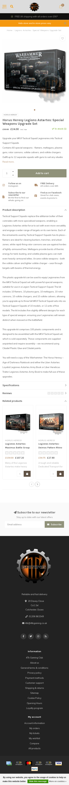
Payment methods (34, 678)
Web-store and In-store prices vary (34, 23)
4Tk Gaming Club (34, 657)
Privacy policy (34, 672)
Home (9, 30)
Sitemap (34, 693)
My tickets (34, 733)
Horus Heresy (10, 115)
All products (34, 748)
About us (34, 662)
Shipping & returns (34, 688)
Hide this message (37, 781)
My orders (34, 728)
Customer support (34, 683)
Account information (34, 723)
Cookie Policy (34, 698)
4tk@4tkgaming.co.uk (36, 623)
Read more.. (8, 161)
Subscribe (54, 524)
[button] (34, 110)
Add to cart (42, 173)
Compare (34, 743)
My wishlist (34, 738)
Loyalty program (34, 708)
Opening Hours (34, 703)
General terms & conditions (34, 668)
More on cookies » (58, 781)
